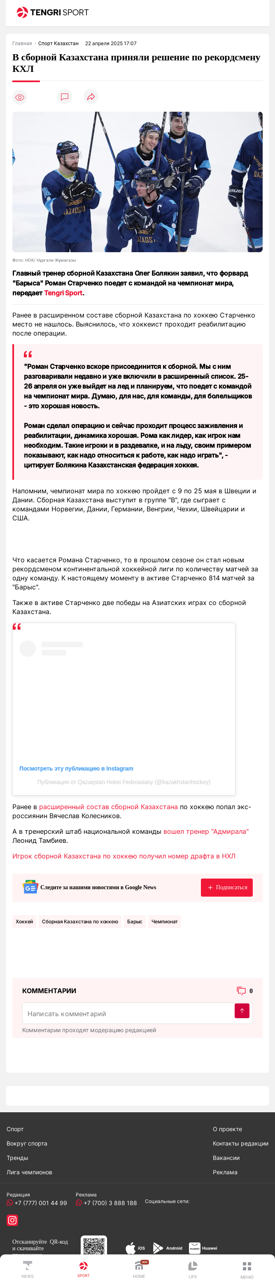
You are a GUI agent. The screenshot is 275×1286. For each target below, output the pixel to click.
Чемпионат (164, 921)
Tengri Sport (63, 293)
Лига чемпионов (29, 1172)
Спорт (15, 1128)
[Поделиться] (91, 97)
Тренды (17, 1157)
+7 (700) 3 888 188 (108, 1202)
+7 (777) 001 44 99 (39, 1202)
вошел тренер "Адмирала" (206, 831)
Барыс (134, 921)
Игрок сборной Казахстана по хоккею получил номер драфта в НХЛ (123, 856)
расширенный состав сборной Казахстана (108, 807)
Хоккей (24, 921)
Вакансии (226, 1157)
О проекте (227, 1128)
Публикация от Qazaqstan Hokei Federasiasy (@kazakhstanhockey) (123, 782)
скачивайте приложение (28, 1251)
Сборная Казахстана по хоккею (80, 921)
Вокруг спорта (27, 1143)
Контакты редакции (240, 1143)
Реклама (225, 1172)
